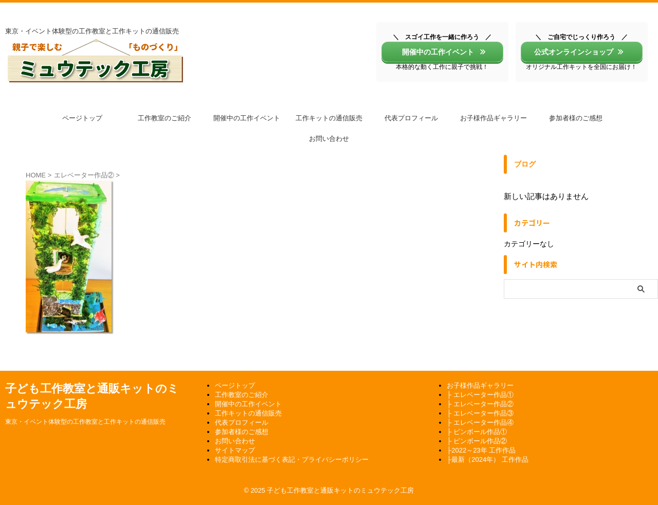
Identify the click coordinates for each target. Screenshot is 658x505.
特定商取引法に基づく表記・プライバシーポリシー (292, 459)
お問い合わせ (329, 138)
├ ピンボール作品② (477, 441)
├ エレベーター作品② (480, 404)
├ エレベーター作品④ (480, 422)
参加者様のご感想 (575, 118)
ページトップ (82, 118)
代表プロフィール (411, 118)
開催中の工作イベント (441, 52)
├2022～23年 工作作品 (481, 450)
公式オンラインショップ (579, 52)
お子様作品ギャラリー (493, 118)
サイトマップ (235, 450)
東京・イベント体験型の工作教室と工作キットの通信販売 (85, 421)
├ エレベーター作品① (480, 395)
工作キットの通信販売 (329, 118)
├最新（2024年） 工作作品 (487, 459)
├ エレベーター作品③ (480, 413)
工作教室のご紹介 (164, 118)
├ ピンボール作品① (477, 432)
